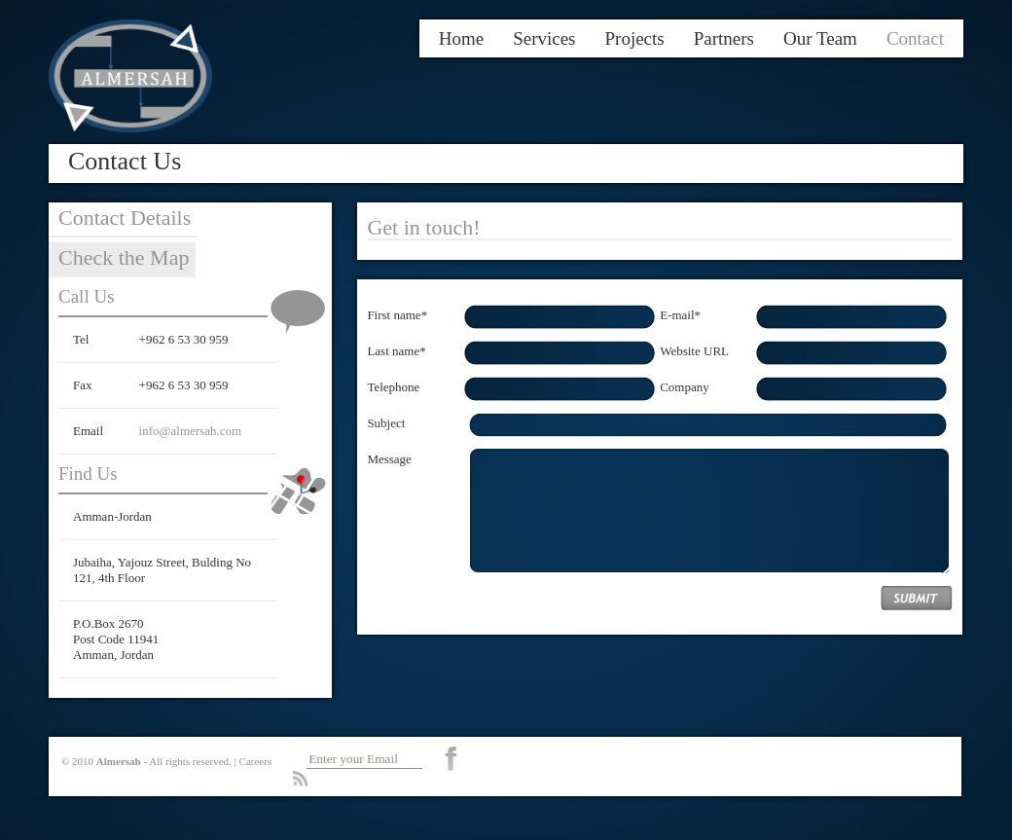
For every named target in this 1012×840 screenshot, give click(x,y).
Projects (635, 38)
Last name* (396, 351)
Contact (915, 38)
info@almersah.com (190, 430)
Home (461, 38)
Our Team (820, 38)
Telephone (393, 387)
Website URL (694, 351)
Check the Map (123, 257)
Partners (724, 38)
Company (684, 387)
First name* (397, 315)
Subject (386, 423)
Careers (255, 761)
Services (544, 38)
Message (389, 459)
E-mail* (680, 315)
